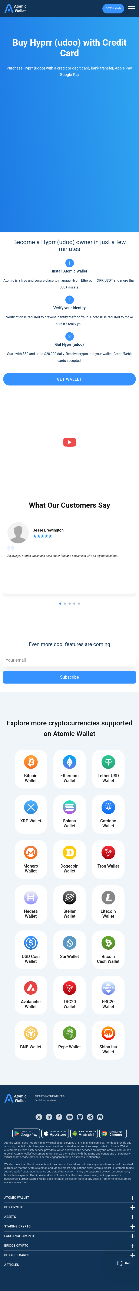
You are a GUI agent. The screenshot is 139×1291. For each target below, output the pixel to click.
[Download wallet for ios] (55, 1133)
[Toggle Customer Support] (124, 1263)
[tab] (60, 604)
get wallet (69, 379)
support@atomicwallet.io (49, 1096)
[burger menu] (131, 8)
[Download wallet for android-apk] (84, 1133)
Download (113, 8)
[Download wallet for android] (26, 1133)
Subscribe (69, 677)
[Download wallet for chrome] (113, 1133)
